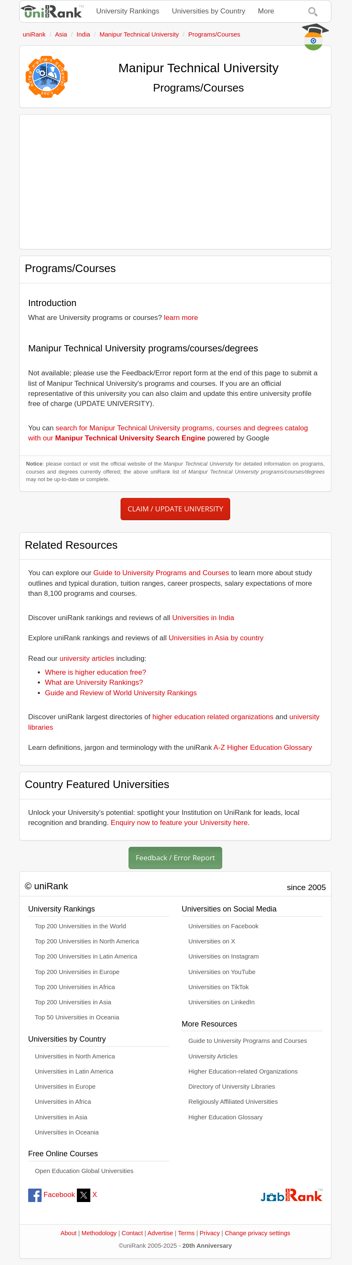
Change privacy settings (257, 1233)
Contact (132, 1233)
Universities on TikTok (219, 987)
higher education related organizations (212, 717)
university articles (87, 659)
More (266, 11)
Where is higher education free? (95, 672)
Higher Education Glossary (226, 1117)
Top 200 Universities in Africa (75, 987)
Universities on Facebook (224, 926)
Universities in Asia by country (216, 638)
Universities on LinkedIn (222, 1002)
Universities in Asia (61, 1117)
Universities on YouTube (222, 972)
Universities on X (212, 941)
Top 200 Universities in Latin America (86, 956)
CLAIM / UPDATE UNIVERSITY (175, 508)
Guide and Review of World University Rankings (121, 693)
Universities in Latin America (74, 1071)
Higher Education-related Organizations (243, 1071)
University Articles (213, 1056)
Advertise (160, 1233)
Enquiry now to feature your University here (179, 823)
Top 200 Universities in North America (87, 941)
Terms (186, 1233)
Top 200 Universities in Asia (73, 1002)
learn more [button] (181, 318)
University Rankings (127, 11)
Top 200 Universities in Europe (77, 972)
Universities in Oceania (67, 1132)
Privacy (210, 1233)
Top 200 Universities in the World (80, 926)
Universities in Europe (65, 1086)
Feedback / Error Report (175, 857)
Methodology (99, 1233)
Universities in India (203, 618)
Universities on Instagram (224, 956)
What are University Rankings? (94, 682)
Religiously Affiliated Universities (233, 1101)
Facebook (51, 1195)
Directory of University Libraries (232, 1086)
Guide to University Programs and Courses (161, 573)
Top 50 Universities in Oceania (77, 1017)
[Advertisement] (175, 182)
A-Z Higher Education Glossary (262, 748)
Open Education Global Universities (84, 1171)
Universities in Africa (63, 1101)
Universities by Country (208, 11)
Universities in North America (75, 1056)
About (68, 1233)
